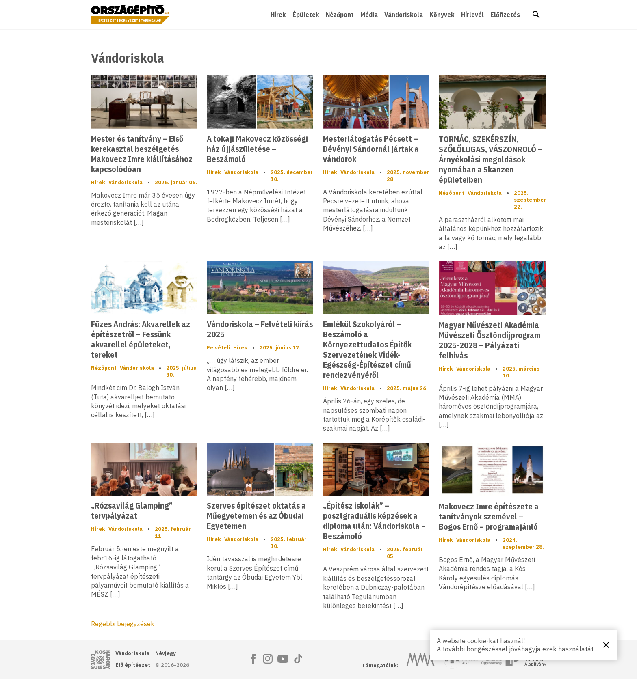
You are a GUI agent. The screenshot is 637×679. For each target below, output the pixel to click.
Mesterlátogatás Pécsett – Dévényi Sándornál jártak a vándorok (371, 148)
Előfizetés (505, 15)
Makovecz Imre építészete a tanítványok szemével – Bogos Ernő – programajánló (489, 516)
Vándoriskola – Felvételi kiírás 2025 (260, 329)
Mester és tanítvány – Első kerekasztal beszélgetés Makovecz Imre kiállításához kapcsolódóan (142, 154)
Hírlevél (472, 15)
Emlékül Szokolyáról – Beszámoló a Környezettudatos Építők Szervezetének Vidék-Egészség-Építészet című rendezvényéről (367, 349)
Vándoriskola (403, 15)
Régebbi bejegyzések (122, 624)
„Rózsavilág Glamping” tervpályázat (132, 510)
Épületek (305, 15)
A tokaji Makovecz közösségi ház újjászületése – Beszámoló (257, 148)
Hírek (278, 15)
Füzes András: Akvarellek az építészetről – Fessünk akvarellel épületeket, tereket (140, 339)
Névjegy (165, 653)
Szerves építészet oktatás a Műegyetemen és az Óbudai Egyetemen (256, 515)
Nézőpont (340, 15)
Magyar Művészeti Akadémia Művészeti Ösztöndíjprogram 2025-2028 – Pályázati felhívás (489, 340)
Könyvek (442, 15)
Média (369, 15)
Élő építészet (132, 665)
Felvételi (218, 347)
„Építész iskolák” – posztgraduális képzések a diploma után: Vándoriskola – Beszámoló (374, 520)
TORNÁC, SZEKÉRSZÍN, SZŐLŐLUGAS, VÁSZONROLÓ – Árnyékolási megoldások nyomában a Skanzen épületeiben (490, 159)
